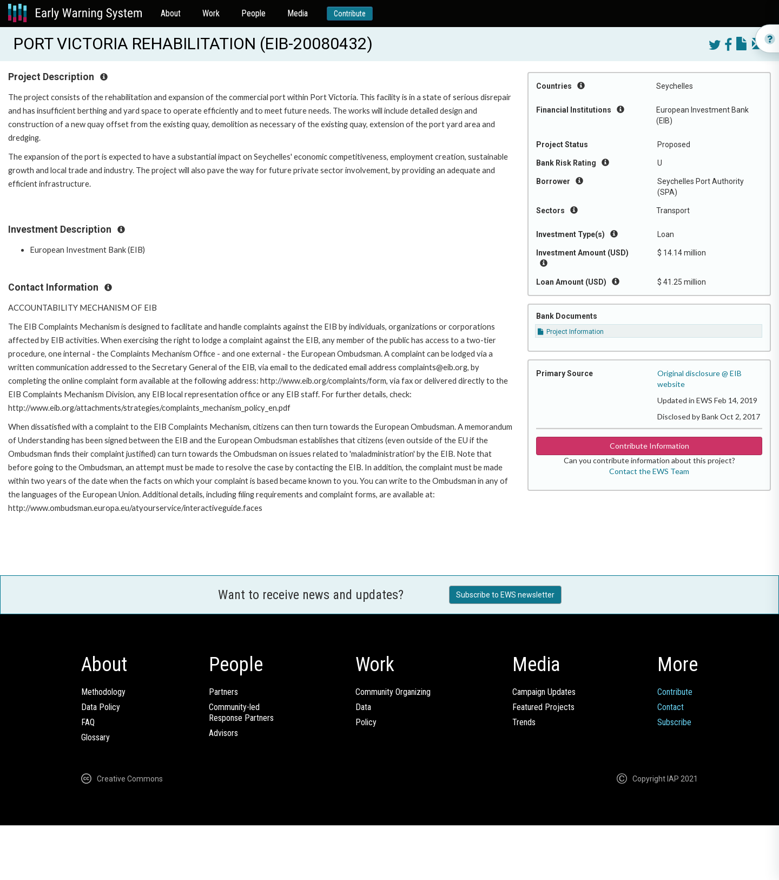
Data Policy (100, 707)
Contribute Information (649, 445)
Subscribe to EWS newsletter (505, 594)
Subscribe (674, 722)
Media (297, 13)
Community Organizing (393, 692)
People (253, 13)
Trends (524, 722)
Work (211, 13)
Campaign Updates (544, 692)
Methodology (103, 692)
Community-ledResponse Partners (241, 712)
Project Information (571, 332)
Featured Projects (543, 707)
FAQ (88, 722)
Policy (366, 722)
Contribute (350, 13)
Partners (223, 692)
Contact (670, 707)
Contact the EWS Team (649, 471)
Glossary (95, 737)
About (171, 13)
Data (363, 707)
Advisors (223, 733)
